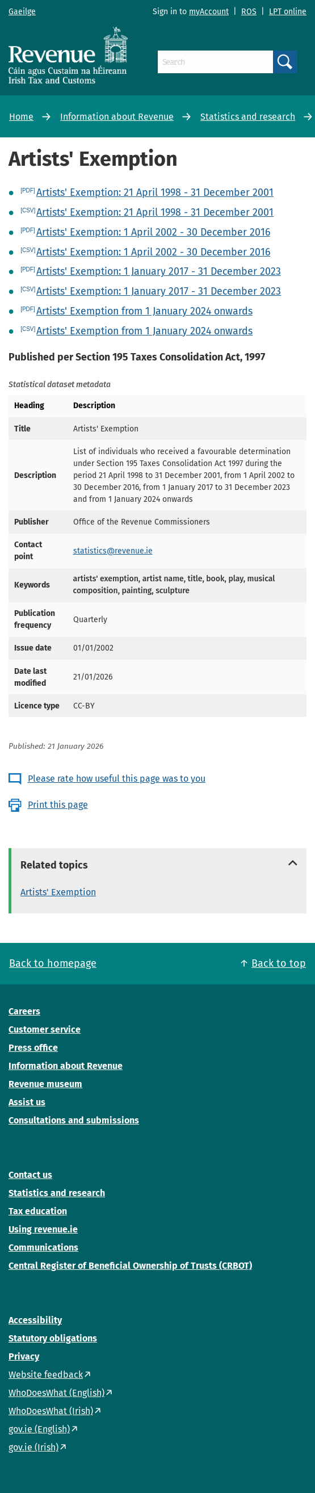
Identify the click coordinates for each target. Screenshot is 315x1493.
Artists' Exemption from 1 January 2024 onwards (144, 311)
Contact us (30, 1174)
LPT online (287, 11)
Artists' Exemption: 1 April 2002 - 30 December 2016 (153, 232)
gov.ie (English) (39, 1429)
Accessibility (35, 1320)
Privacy (24, 1356)
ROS (249, 11)
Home (21, 116)
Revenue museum (45, 1084)
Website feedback (46, 1374)
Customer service (45, 1029)
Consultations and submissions (74, 1120)
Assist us (27, 1102)
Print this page (58, 804)
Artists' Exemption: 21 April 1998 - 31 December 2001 (155, 192)
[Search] (215, 62)
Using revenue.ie (43, 1229)
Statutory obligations (53, 1338)
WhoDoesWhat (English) (56, 1392)
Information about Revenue (117, 116)
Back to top (278, 963)
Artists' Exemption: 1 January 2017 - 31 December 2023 (158, 271)
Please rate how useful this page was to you (116, 778)
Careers (24, 1011)
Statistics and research (247, 116)
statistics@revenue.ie (113, 551)
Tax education (38, 1211)
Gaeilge (22, 11)
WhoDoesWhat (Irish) (51, 1411)
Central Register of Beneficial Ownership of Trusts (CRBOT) (130, 1265)
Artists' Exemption (58, 892)
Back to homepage (52, 963)
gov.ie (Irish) (33, 1447)
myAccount (209, 11)
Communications (43, 1247)
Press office (33, 1047)
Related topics (54, 865)
